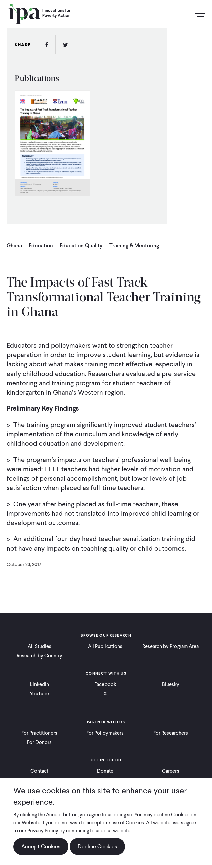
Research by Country (39, 656)
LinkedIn (39, 684)
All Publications (105, 646)
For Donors (39, 742)
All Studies (39, 646)
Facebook (105, 684)
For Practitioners (39, 733)
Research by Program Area (170, 646)
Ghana (14, 246)
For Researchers (170, 733)
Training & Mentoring (134, 246)
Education (41, 246)
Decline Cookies (97, 846)
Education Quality (81, 246)
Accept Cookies (40, 846)
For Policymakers (105, 733)
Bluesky (170, 684)
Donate (105, 771)
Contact (39, 771)
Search (186, 14)
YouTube (39, 694)
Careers (170, 771)
